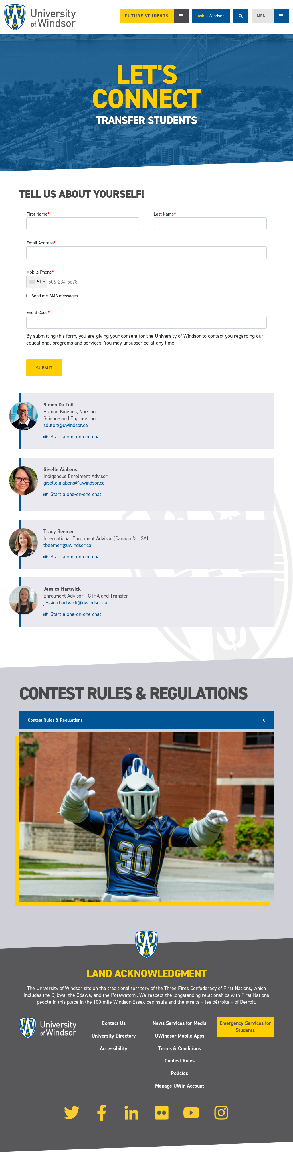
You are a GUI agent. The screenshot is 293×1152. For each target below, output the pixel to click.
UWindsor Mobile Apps (179, 1035)
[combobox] (37, 282)
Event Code (38, 312)
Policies (179, 1073)
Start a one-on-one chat (75, 436)
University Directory (114, 1035)
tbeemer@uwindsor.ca (67, 545)
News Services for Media (180, 1023)
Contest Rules (180, 1060)
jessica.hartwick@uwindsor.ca (75, 602)
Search (240, 16)
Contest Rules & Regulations (55, 720)
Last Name (165, 214)
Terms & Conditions (179, 1048)
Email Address (41, 243)
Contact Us (114, 1023)
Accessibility (113, 1048)
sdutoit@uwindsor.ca (65, 425)
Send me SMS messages (54, 296)
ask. (211, 16)
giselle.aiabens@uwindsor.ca (74, 482)
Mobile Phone (40, 272)
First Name (38, 214)
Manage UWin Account (179, 1085)
